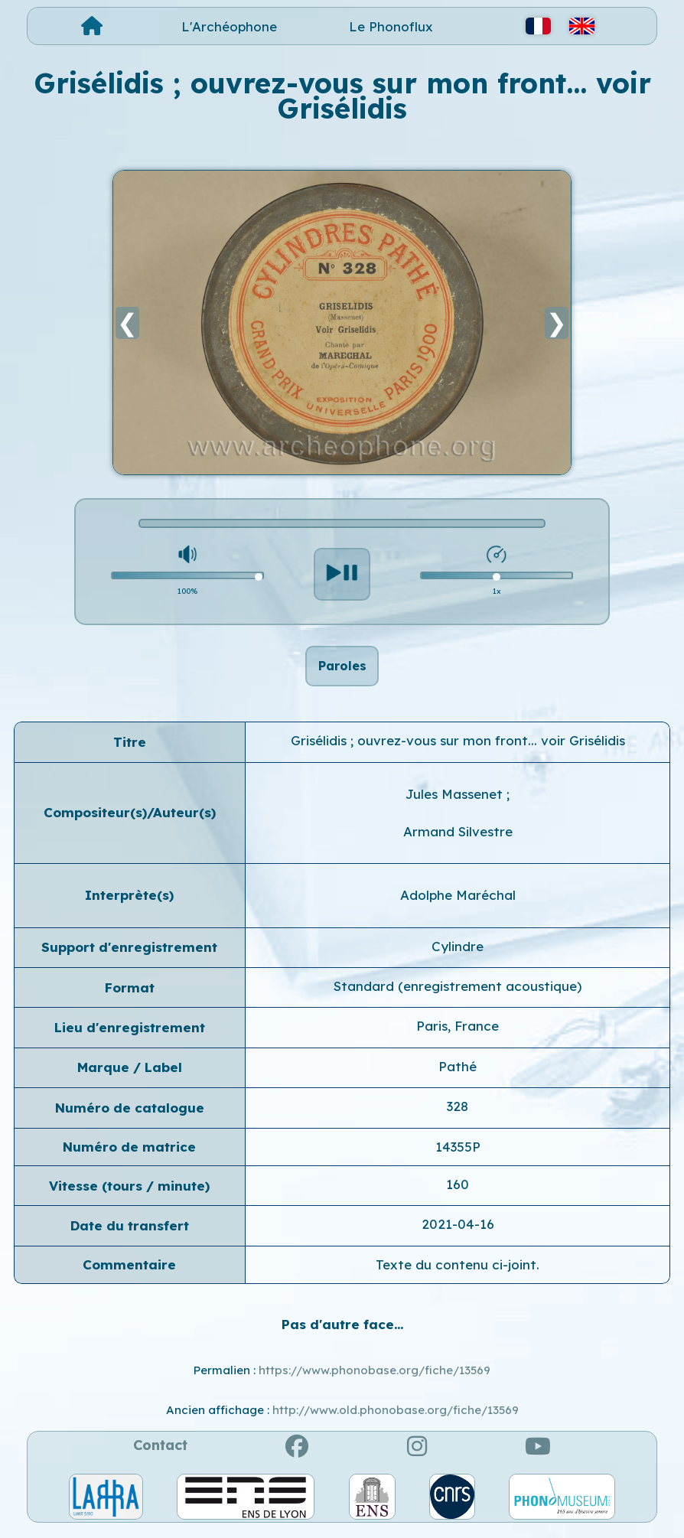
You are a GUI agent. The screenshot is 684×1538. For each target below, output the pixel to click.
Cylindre (458, 955)
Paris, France (457, 1035)
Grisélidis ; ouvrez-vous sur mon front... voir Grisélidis (458, 749)
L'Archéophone (229, 26)
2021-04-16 (458, 1233)
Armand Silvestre (458, 840)
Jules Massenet (456, 802)
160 (457, 1192)
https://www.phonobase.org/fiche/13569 (374, 1378)
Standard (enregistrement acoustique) (457, 994)
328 (457, 1114)
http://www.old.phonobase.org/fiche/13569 (395, 1418)
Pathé (457, 1075)
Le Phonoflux (391, 26)
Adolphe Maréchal (458, 903)
